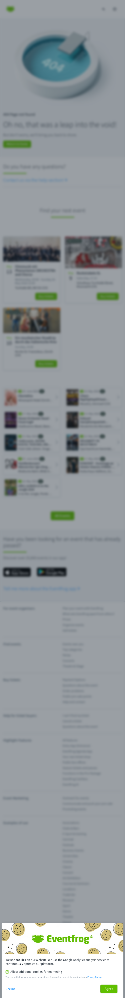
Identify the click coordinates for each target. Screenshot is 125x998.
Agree (109, 988)
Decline (10, 989)
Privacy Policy (94, 977)
